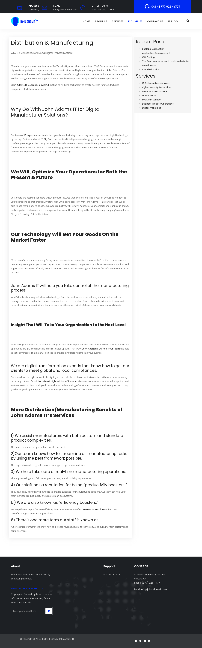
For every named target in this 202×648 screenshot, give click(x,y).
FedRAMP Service (151, 99)
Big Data (48, 139)
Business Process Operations (158, 103)
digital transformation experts (53, 365)
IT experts (29, 135)
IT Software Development (156, 83)
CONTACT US (155, 21)
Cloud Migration (151, 69)
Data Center (149, 95)
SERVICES (118, 21)
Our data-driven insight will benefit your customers (59, 381)
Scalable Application (153, 49)
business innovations (93, 509)
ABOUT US (101, 21)
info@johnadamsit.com (154, 589)
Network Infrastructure (154, 91)
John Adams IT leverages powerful (30, 85)
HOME (86, 21)
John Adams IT (115, 70)
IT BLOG (173, 21)
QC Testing (148, 57)
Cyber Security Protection (156, 87)
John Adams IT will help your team (101, 348)
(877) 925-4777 (151, 582)
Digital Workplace (151, 107)
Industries (135, 21)
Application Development (156, 53)
